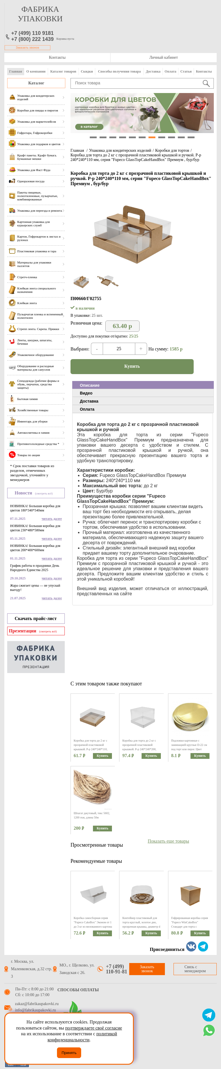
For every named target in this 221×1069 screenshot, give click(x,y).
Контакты (57, 57)
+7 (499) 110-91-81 (116, 969)
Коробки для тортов (172, 150)
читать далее (52, 519)
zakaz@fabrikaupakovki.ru (37, 1004)
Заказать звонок (27, 47)
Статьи (186, 71)
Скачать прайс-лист (36, 618)
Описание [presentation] (90, 385)
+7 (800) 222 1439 (32, 39)
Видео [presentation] (86, 393)
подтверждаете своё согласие (93, 1028)
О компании (36, 71)
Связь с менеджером (195, 969)
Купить (132, 366)
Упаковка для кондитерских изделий (120, 150)
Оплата (170, 71)
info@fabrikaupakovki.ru (35, 1010)
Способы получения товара (119, 71)
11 (191, 137)
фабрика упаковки (40, 14)
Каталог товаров (63, 71)
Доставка (153, 71)
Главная (15, 71)
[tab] (143, 385)
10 (181, 137)
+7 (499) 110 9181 (32, 33)
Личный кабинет (163, 57)
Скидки (87, 71)
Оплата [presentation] (87, 409)
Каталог (36, 83)
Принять (69, 1053)
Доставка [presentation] (89, 401)
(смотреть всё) (44, 493)
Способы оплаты (78, 990)
